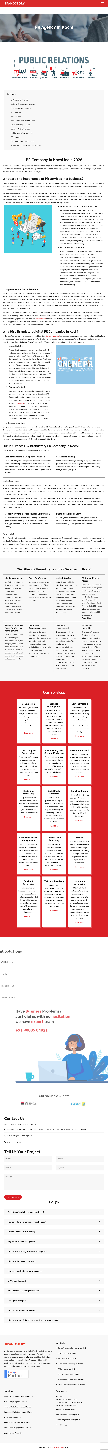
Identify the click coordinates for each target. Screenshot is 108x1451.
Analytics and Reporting (13, 1433)
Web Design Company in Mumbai (70, 1374)
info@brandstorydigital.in (70, 1419)
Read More (28, 733)
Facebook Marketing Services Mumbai (18, 1412)
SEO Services (16, 112)
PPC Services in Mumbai (67, 1358)
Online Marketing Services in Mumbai (71, 1384)
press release (41, 318)
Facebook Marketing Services (22, 141)
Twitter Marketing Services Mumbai (17, 1407)
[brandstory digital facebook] (56, 1425)
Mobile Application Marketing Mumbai (18, 1396)
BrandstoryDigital (57, 1447)
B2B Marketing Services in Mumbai (71, 1379)
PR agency (20, 403)
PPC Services (16, 116)
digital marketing (52, 336)
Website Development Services (23, 104)
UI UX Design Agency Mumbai (15, 1401)
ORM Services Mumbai (12, 1417)
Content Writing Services (20, 129)
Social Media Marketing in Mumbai (70, 1363)
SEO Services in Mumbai (67, 1353)
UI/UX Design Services (19, 100)
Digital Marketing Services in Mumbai (72, 1348)
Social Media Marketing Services (23, 120)
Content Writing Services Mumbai (17, 1422)
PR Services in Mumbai (66, 1369)
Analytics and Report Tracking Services (26, 145)
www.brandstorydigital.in (69, 1414)
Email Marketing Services (20, 124)
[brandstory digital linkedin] (66, 1425)
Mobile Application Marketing (22, 133)
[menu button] (102, 3)
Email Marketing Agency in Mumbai (17, 1427)
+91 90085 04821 (69, 1409)
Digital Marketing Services (21, 108)
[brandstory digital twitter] (61, 1425)
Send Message (13, 1197)
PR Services (15, 137)
